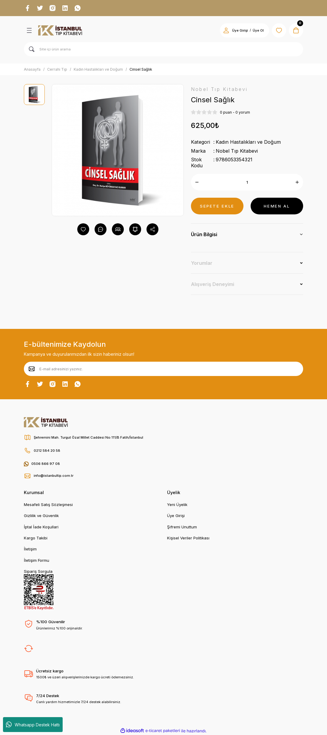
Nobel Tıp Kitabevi (237, 151)
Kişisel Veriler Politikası (188, 538)
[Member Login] (226, 30)
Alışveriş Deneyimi (212, 284)
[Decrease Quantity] (197, 182)
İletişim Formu (36, 560)
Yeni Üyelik (177, 504)
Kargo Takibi (35, 538)
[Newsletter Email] (163, 369)
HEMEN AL (277, 206)
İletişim (30, 549)
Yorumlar (201, 263)
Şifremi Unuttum (182, 526)
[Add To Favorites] (83, 229)
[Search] (163, 49)
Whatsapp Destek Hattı (33, 724)
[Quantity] (247, 182)
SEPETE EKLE (217, 206)
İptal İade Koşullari (41, 526)
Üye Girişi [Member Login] (240, 30)
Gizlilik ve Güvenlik (41, 515)
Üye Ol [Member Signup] (258, 30)
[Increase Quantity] (297, 182)
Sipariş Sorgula (38, 571)
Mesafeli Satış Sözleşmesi (48, 504)
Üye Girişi (176, 515)
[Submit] (31, 369)
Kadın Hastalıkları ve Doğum (248, 142)
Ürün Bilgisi (204, 234)
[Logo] (60, 30)
